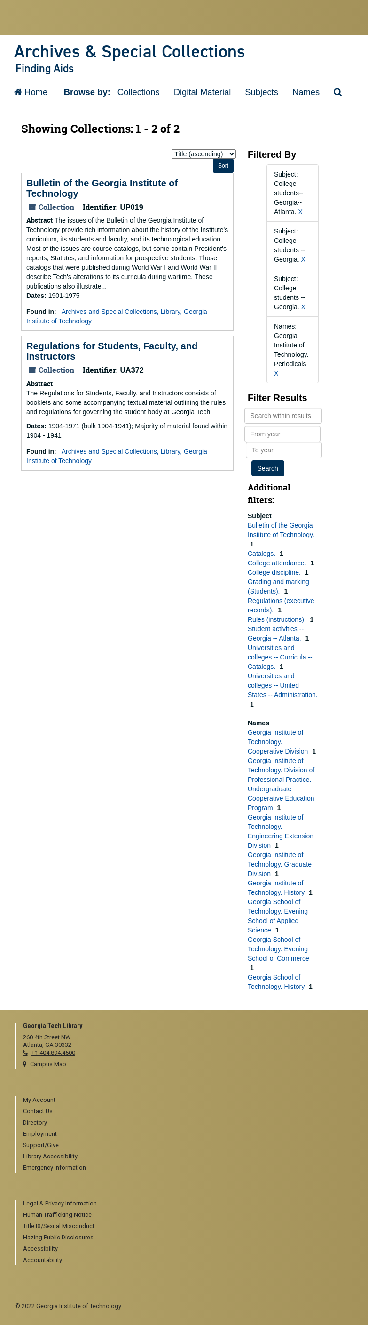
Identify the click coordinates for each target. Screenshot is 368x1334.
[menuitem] (188, 1100)
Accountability (42, 1259)
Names (306, 92)
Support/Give (41, 1145)
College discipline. (275, 572)
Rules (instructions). (278, 619)
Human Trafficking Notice (57, 1214)
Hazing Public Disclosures (58, 1237)
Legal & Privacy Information (60, 1203)
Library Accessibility (50, 1156)
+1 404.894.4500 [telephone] (53, 1052)
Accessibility (40, 1248)
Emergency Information (54, 1167)
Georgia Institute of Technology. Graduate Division (280, 864)
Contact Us (38, 1111)
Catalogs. (262, 553)
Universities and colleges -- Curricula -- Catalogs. (280, 657)
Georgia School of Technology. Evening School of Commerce (278, 949)
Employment (40, 1133)
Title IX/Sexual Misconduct (58, 1226)
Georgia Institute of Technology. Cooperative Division (279, 742)
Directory (35, 1122)
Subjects (261, 92)
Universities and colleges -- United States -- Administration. (283, 685)
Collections (138, 92)
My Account (39, 1099)
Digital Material (202, 92)
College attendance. (278, 563)
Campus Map (48, 1064)
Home (30, 92)
